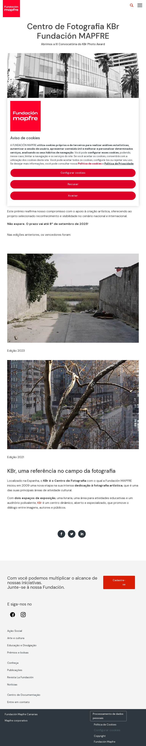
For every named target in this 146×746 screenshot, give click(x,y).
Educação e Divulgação (21, 645)
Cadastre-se (119, 582)
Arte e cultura (15, 638)
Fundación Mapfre (104, 741)
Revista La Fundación (20, 677)
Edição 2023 (16, 351)
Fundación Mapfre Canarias (21, 714)
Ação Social (14, 631)
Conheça (12, 663)
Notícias (12, 684)
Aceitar (73, 195)
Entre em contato (18, 702)
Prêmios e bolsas (18, 652)
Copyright (100, 736)
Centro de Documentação (23, 694)
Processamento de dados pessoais (108, 716)
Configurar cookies (107, 730)
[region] (73, 152)
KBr (39, 503)
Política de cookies (90, 163)
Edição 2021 (15, 457)
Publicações (14, 670)
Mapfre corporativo (16, 720)
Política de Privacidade (118, 163)
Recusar (73, 184)
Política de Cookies (105, 724)
